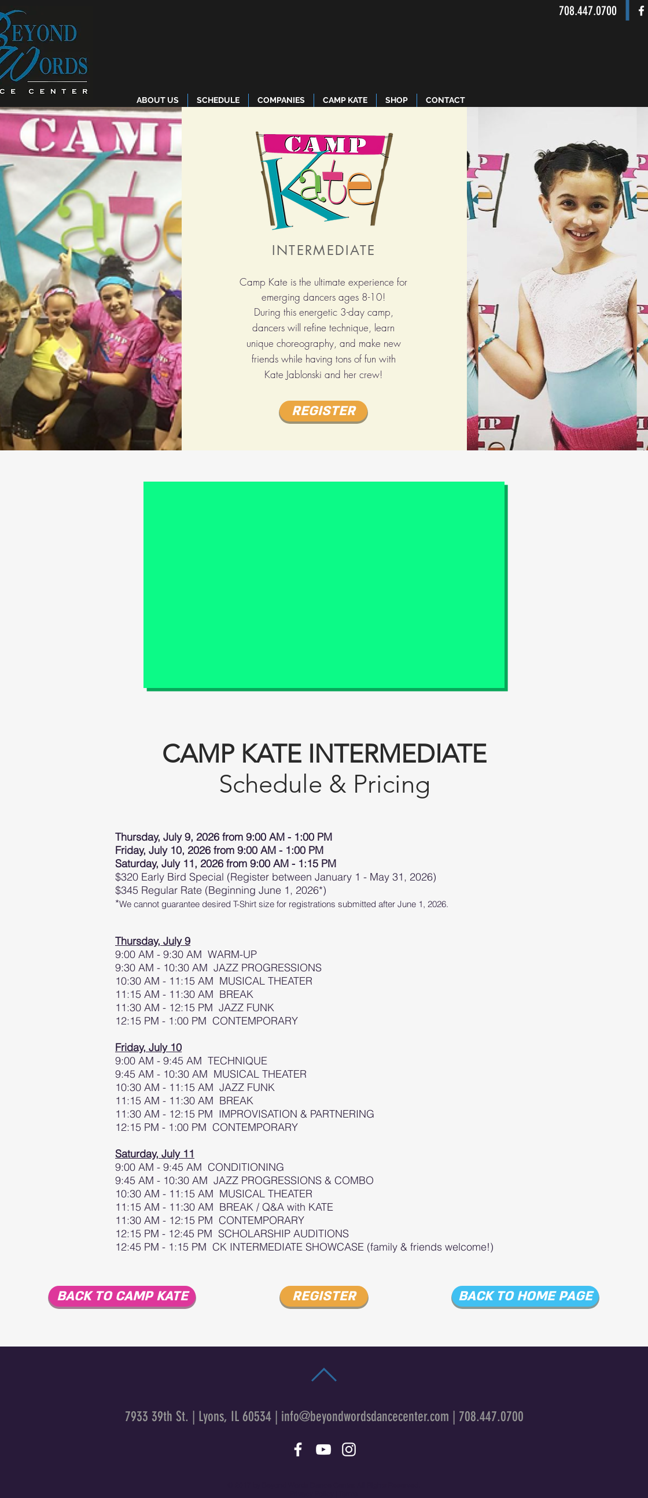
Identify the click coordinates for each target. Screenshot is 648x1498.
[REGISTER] (323, 411)
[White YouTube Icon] (323, 1449)
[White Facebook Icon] (641, 10)
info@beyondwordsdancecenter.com (365, 1416)
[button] (397, 100)
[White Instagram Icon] (349, 1449)
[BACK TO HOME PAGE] (525, 1296)
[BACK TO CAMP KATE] (122, 1296)
